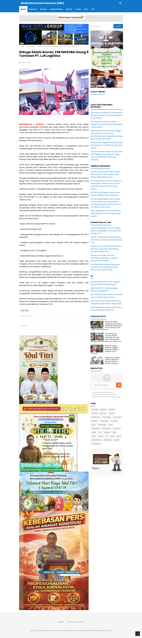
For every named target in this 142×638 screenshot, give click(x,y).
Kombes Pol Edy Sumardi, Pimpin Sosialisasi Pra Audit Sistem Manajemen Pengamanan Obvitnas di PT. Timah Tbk (106, 337)
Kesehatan (107, 417)
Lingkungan (104, 421)
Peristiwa (116, 428)
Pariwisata (95, 428)
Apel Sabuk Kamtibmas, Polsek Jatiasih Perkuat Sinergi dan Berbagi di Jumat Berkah (106, 124)
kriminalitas (96, 444)
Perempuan (106, 428)
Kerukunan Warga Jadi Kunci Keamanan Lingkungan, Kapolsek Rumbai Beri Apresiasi (104, 258)
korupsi (116, 440)
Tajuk (112, 436)
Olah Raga (102, 425)
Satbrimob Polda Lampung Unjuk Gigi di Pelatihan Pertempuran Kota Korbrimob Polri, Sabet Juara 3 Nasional (106, 325)
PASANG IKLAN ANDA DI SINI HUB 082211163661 (43, 408)
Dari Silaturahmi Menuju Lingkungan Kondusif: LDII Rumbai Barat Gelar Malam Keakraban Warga (105, 267)
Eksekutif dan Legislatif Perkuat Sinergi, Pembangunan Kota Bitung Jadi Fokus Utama (107, 145)
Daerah (111, 409)
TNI (107, 436)
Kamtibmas (96, 417)
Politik (94, 432)
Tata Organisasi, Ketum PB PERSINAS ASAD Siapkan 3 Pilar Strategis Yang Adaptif (106, 213)
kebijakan (107, 440)
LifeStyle (95, 421)
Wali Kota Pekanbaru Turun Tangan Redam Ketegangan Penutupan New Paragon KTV (106, 231)
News (94, 425)
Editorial (95, 413)
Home (22, 46)
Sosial (94, 436)
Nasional (114, 421)
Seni (114, 432)
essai (119, 436)
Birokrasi (95, 409)
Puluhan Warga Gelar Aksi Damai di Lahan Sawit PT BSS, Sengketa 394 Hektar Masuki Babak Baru (105, 174)
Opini (111, 425)
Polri (100, 432)
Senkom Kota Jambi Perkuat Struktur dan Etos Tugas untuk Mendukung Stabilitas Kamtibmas (106, 249)
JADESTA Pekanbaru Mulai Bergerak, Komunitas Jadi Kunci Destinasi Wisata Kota (106, 240)
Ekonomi (103, 413)
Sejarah (107, 432)
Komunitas (117, 417)
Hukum (111, 413)
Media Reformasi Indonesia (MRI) (55, 630)
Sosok (101, 436)
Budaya (103, 409)
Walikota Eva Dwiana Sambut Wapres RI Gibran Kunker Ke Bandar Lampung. (112, 360)
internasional (96, 440)
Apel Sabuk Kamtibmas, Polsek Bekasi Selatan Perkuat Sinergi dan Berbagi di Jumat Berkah (106, 115)
